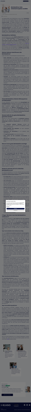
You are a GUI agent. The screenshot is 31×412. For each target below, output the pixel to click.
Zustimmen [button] (15, 208)
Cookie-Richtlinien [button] (22, 202)
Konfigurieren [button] (15, 210)
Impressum (7, 206)
